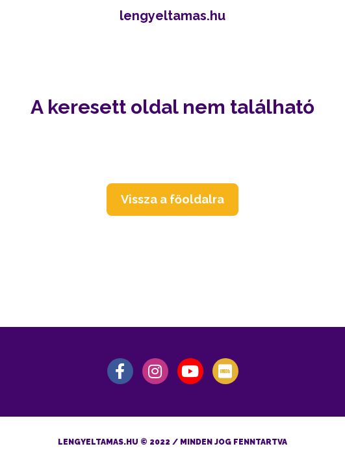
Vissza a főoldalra (172, 199)
